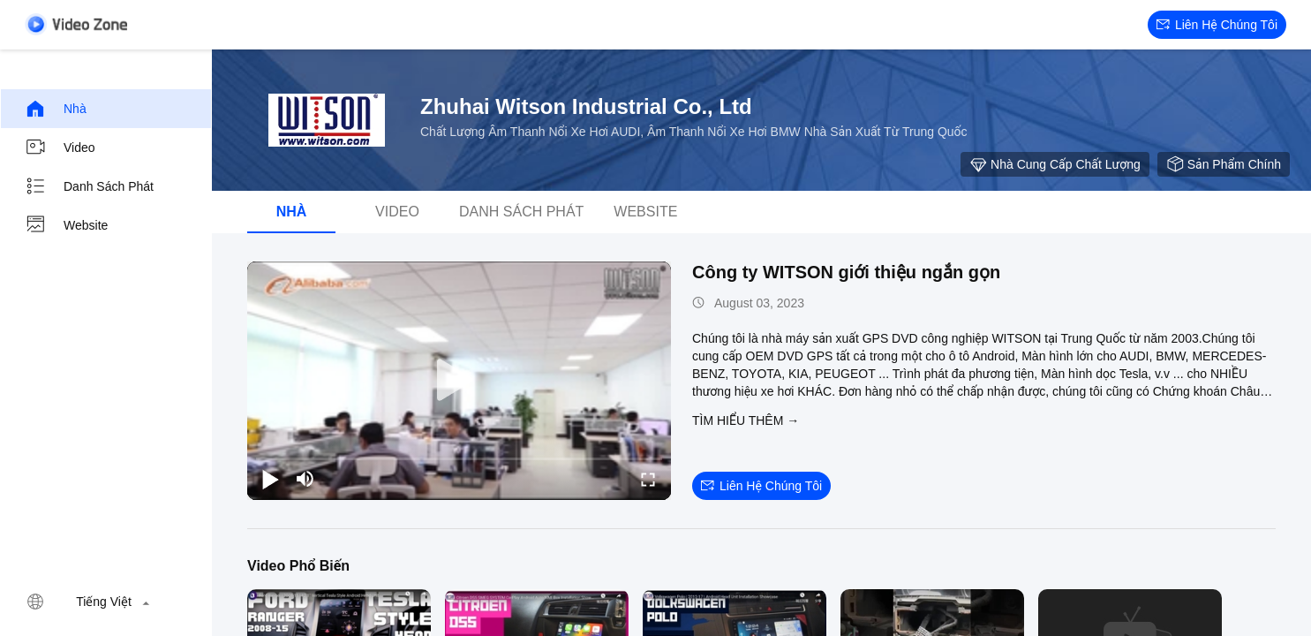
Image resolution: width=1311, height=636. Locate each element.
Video (60, 147)
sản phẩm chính (1223, 164)
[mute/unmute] (305, 479)
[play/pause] (270, 479)
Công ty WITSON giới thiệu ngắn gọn (846, 272)
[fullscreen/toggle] (648, 479)
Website (66, 225)
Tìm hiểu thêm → (745, 420)
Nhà (56, 108)
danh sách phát (89, 186)
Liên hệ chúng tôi (1217, 25)
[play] (459, 381)
